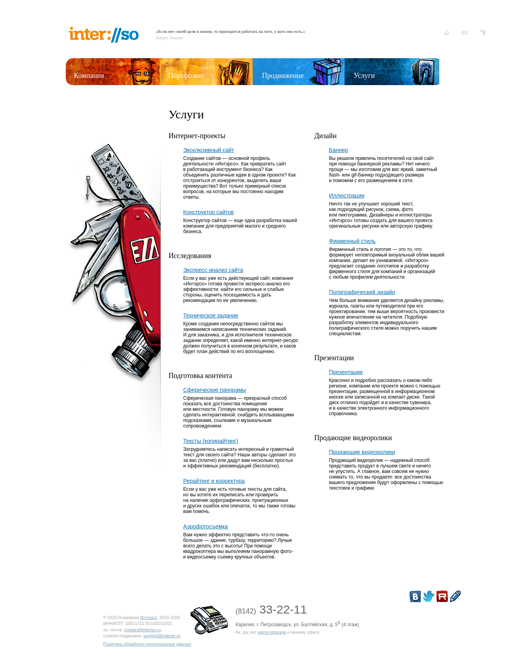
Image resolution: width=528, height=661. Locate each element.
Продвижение (283, 76)
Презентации (345, 372)
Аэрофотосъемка (205, 526)
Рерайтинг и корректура (214, 481)
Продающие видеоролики (362, 452)
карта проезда (272, 632)
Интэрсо (148, 617)
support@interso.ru (162, 635)
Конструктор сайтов (208, 212)
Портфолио (185, 76)
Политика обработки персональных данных (147, 644)
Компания (89, 76)
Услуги (364, 76)
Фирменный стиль (352, 241)
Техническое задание (210, 315)
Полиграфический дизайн (362, 292)
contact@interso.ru (142, 629)
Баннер (338, 150)
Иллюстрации (346, 195)
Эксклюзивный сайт (208, 150)
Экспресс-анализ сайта (213, 270)
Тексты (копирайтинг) (210, 441)
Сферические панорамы (214, 390)
